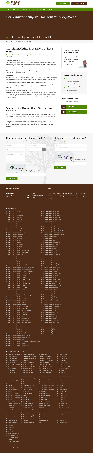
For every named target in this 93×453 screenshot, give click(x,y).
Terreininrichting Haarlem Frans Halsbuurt (19, 266)
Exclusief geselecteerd (28, 374)
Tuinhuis (61, 384)
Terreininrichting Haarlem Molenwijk (17, 287)
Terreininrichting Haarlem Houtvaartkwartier (19, 270)
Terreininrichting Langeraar (50, 250)
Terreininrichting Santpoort (50, 289)
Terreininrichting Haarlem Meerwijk (17, 285)
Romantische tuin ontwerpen (46, 390)
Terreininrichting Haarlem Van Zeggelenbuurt (19, 332)
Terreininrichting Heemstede (50, 223)
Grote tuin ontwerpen (28, 394)
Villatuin (10, 439)
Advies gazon (11, 384)
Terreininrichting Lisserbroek (50, 260)
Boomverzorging (12, 423)
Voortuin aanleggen (13, 443)
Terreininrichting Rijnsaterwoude (51, 283)
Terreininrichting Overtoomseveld (52, 281)
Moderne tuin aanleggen (45, 366)
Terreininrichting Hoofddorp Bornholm (53, 229)
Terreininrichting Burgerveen (15, 235)
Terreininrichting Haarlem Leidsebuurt (18, 281)
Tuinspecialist (62, 419)
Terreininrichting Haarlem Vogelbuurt (17, 334)
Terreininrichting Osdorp (49, 278)
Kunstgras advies (43, 355)
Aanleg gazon (11, 363)
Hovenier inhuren (27, 399)
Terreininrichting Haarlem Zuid (51, 211)
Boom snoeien (11, 419)
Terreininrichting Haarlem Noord (16, 289)
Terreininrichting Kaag (48, 239)
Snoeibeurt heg (43, 409)
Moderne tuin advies (44, 368)
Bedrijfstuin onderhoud (14, 394)
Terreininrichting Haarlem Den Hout (17, 258)
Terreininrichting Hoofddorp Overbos (53, 233)
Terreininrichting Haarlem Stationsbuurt (18, 326)
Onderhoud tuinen (44, 376)
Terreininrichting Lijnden (49, 256)
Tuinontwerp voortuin (64, 413)
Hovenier (25, 397)
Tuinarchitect (62, 372)
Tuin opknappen (63, 359)
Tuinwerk (10, 430)
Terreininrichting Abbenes (14, 213)
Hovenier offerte (27, 401)
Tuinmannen (62, 399)
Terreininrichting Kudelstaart (50, 246)
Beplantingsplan (12, 405)
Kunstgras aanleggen (28, 423)
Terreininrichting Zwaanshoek (51, 332)
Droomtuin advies (27, 370)
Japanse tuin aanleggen (29, 409)
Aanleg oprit (11, 366)
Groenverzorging (27, 390)
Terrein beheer (43, 415)
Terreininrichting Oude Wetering (51, 279)
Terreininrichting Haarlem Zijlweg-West (18, 346)
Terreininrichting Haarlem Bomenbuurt (18, 252)
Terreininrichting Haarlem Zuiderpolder (53, 213)
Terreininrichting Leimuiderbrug (51, 254)
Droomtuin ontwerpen (29, 372)
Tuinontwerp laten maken (65, 409)
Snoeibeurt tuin (43, 411)
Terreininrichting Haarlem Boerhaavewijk (18, 250)
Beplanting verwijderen (14, 403)
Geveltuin (25, 384)
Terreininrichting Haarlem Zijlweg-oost (18, 344)
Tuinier (60, 388)
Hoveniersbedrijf (27, 405)
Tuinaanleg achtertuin (64, 366)
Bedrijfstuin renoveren (14, 397)
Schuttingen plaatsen (44, 396)
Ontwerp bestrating (44, 382)
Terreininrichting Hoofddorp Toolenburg (53, 235)
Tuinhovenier (62, 382)
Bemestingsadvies (12, 401)
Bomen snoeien (12, 417)
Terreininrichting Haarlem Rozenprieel (18, 312)
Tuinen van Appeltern (64, 376)
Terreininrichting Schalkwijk (50, 297)
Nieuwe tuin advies (44, 374)
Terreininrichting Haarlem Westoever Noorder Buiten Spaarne (24, 342)
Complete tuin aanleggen (29, 357)
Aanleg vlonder (12, 378)
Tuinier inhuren (63, 390)
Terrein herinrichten (44, 417)
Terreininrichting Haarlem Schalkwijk (17, 314)
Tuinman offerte (63, 397)
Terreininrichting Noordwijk (50, 272)
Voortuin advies (12, 445)
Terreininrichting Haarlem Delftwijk (17, 256)
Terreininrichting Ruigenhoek (50, 287)
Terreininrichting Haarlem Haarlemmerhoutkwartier (21, 268)
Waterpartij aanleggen (13, 447)
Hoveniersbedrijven (28, 407)
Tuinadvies (61, 370)
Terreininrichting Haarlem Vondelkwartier (19, 336)
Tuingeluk (61, 380)
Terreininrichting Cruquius (15, 237)
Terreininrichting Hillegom (50, 225)
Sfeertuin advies (43, 403)
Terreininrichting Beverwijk (15, 229)
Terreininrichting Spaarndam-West (52, 305)
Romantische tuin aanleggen (46, 386)
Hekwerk (25, 396)
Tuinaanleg (61, 364)
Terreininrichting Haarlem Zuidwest (52, 215)
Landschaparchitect (44, 363)
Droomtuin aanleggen (28, 368)
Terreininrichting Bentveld (14, 227)
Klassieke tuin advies (28, 417)
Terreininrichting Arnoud (14, 221)
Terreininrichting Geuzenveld (15, 246)
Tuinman (61, 394)
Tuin (40, 423)
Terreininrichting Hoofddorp (50, 227)
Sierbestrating (42, 407)
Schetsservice (42, 392)
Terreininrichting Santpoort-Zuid (51, 293)
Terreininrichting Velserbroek (50, 316)
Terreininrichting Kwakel (49, 248)
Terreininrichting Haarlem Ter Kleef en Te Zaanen (20, 328)
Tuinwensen (11, 428)
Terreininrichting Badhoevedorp (16, 223)
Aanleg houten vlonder (14, 364)
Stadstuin (41, 413)
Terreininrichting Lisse (48, 258)
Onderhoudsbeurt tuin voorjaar (47, 380)
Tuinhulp (61, 386)
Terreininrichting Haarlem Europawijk (17, 264)
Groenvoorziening (27, 392)
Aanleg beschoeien (12, 359)
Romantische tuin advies (45, 388)
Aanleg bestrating (12, 361)
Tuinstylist (61, 421)
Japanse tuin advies (28, 411)
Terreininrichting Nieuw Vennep (51, 262)
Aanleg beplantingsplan (14, 355)
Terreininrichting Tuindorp (50, 309)
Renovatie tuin (43, 384)
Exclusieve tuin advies (28, 380)
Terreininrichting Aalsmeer (15, 211)
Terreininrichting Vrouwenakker (51, 322)
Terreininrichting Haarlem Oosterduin (18, 293)
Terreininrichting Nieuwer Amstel (51, 268)
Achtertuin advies (12, 382)
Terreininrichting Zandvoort (50, 330)
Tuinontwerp (62, 405)
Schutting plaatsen (44, 394)
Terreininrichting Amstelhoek (15, 215)
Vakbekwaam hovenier (14, 433)
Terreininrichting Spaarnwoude (51, 307)
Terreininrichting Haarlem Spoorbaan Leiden (19, 324)
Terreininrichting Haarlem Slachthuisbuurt (19, 318)
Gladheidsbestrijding (28, 386)
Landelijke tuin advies (44, 359)
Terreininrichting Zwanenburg (51, 334)
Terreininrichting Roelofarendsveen (52, 285)
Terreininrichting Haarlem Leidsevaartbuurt (19, 283)
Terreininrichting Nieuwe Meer (51, 266)
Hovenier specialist (28, 403)
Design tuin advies (27, 364)
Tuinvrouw (10, 426)
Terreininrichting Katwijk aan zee (51, 243)
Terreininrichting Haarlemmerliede (52, 217)
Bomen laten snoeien (13, 413)
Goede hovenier (27, 388)
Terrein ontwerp (43, 419)
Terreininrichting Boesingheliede (16, 233)
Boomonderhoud (12, 421)
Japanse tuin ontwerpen (29, 413)
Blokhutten (11, 411)
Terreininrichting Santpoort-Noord (52, 291)
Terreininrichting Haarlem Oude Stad (17, 299)
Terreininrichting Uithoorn (50, 311)
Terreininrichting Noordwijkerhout (52, 274)
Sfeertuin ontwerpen (44, 405)
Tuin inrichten (62, 357)
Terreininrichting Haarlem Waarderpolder (19, 338)
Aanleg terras (11, 372)
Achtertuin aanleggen (13, 380)
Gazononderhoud (27, 382)
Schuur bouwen (43, 397)
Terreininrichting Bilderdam (15, 231)
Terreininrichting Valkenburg (50, 312)
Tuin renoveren (63, 361)
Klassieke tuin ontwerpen (29, 419)
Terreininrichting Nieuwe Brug (51, 264)
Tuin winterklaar (63, 363)
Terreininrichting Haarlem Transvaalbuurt (18, 330)
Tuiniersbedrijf (62, 392)
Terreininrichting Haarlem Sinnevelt (17, 316)
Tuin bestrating (63, 355)
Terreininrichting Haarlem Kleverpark (17, 278)
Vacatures (10, 432)
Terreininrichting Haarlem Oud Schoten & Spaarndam (22, 295)
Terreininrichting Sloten (49, 299)
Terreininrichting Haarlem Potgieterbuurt (18, 309)
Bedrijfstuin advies (12, 390)
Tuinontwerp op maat (64, 411)
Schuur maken (43, 399)
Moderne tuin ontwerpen (45, 370)
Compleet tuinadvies (28, 355)
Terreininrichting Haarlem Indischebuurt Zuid (19, 274)
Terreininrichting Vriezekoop (50, 320)
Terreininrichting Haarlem (14, 248)
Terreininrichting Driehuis (14, 243)
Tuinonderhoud (63, 403)
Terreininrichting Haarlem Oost (16, 291)
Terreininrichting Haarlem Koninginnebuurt (19, 279)
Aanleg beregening (12, 357)
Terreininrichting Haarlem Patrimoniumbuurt (19, 305)
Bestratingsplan (12, 409)
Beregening (11, 407)
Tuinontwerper (63, 415)
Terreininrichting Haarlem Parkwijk (17, 303)
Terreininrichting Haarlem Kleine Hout (18, 276)
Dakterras (25, 361)
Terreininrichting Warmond (50, 324)
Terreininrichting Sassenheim (50, 295)
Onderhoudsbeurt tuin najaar (47, 378)
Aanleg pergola (12, 368)
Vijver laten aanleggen (13, 435)
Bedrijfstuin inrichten (13, 392)
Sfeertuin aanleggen (44, 401)
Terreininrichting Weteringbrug (51, 326)
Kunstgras (25, 421)
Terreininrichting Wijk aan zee (50, 328)
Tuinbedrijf (61, 374)
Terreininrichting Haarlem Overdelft (17, 301)
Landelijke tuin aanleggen (45, 357)
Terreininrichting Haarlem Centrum (17, 254)
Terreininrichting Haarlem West (16, 340)
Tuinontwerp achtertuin (65, 407)
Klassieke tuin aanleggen (29, 415)
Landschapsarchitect (44, 364)
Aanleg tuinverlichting (13, 374)
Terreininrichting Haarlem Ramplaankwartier (19, 311)
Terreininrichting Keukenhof (50, 244)
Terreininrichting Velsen (49, 314)
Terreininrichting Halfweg (49, 221)
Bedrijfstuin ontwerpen (14, 396)
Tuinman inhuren (63, 396)
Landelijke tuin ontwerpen (46, 361)
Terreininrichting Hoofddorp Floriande (53, 231)
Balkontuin (10, 386)
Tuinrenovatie (62, 417)
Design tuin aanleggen (28, 363)
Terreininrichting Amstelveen (15, 217)
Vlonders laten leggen (13, 441)
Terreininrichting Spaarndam (50, 303)
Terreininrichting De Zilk (14, 241)
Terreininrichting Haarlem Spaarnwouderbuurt (20, 322)
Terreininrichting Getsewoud (15, 244)
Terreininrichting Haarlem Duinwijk (17, 262)
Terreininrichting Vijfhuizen (50, 318)
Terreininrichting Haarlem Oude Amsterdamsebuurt (21, 297)
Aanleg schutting (12, 370)
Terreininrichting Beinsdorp (15, 225)
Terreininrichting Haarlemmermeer (52, 219)
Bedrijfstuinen (11, 399)
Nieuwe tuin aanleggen (45, 372)
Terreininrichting (43, 421)
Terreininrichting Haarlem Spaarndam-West (19, 320)
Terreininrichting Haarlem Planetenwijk (18, 307)
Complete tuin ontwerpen (29, 359)
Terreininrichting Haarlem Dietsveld (17, 260)
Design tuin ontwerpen (29, 366)
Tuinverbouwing (63, 423)
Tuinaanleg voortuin (64, 368)
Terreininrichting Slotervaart (50, 301)
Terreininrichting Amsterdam (15, 219)
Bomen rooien (11, 415)
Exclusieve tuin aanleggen (29, 378)
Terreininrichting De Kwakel (15, 239)
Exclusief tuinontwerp (28, 376)
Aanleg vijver (11, 376)
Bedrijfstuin (11, 388)
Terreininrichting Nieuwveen (50, 270)
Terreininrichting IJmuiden (50, 237)
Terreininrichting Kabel (49, 241)
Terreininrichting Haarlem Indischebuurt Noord (20, 272)
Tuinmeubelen (62, 401)
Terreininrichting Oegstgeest (50, 276)
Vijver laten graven (13, 437)
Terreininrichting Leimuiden (50, 252)
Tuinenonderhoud (63, 378)
